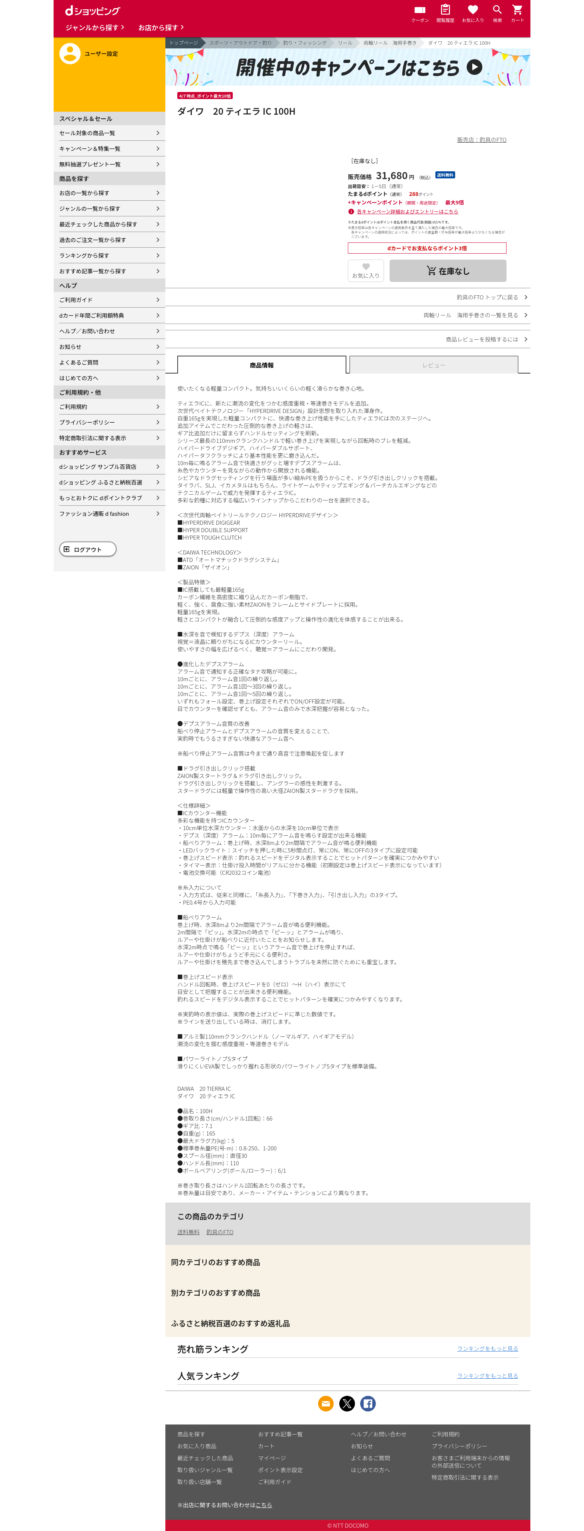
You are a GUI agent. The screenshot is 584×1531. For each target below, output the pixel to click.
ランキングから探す (84, 255)
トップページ (183, 42)
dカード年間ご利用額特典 (91, 315)
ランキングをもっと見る (487, 1348)
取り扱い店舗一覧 (199, 1482)
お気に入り (366, 275)
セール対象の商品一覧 (87, 133)
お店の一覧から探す (84, 193)
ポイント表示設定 (280, 1470)
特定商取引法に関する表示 (92, 438)
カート (266, 1446)
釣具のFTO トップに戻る (487, 297)
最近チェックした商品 (205, 1458)
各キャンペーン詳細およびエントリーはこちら (407, 211)
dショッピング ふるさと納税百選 (100, 482)
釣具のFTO (219, 1232)
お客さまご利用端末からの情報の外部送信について (471, 1461)
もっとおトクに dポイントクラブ (100, 498)
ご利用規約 (73, 406)
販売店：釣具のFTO (482, 139)
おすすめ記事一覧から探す (92, 271)
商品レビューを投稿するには (482, 339)
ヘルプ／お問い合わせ (87, 331)
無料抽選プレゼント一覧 (90, 164)
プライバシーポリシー (87, 422)
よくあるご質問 (78, 362)
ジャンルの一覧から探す (89, 208)
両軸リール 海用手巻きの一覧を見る (470, 315)
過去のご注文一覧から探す (92, 240)
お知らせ (70, 346)
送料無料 (188, 1232)
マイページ (272, 1458)
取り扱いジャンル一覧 (205, 1470)
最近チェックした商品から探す (98, 224)
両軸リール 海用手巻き (390, 42)
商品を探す (191, 1434)
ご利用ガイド (76, 300)
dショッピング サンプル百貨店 (97, 466)
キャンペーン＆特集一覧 (89, 148)
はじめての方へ (78, 378)
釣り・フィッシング (305, 42)
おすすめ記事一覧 (280, 1434)
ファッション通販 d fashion (94, 513)
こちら (264, 1505)
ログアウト (88, 549)
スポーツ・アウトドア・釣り (240, 42)
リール (345, 42)
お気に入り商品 (196, 1446)
